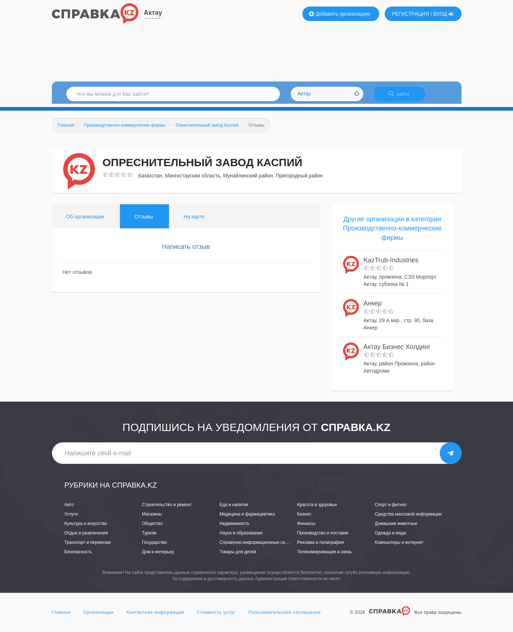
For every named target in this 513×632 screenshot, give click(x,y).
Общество (152, 526)
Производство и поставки (322, 536)
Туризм (149, 536)
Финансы (306, 526)
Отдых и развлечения (86, 536)
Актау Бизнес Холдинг (397, 349)
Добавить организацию (340, 14)
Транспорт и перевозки (88, 545)
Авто (69, 507)
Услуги (71, 517)
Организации (98, 615)
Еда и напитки (234, 507)
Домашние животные (396, 526)
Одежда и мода (390, 536)
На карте (193, 219)
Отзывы (144, 219)
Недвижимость (235, 526)
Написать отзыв (186, 249)
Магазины (152, 517)
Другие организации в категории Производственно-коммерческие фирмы (392, 231)
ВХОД (443, 14)
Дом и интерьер (158, 555)
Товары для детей (238, 555)
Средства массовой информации (408, 517)
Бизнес (304, 517)
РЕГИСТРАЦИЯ (410, 14)
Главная (61, 615)
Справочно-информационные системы (259, 545)
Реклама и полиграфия (320, 545)
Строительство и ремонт (167, 507)
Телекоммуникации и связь (324, 555)
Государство (154, 545)
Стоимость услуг (216, 615)
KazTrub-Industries (391, 263)
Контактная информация (155, 615)
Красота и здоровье (317, 507)
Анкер (373, 306)
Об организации (85, 219)
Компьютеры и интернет (399, 545)
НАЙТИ (403, 96)
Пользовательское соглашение (284, 615)
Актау (153, 12)
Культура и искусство (86, 526)
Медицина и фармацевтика (247, 517)
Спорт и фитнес (391, 507)
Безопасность (78, 555)
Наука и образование (241, 536)
